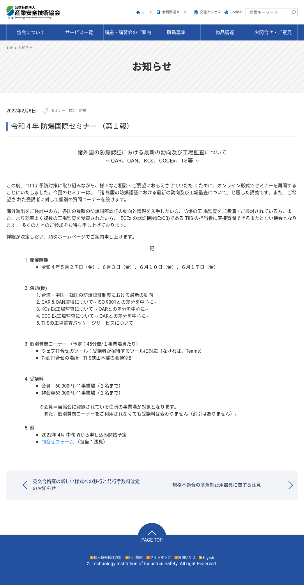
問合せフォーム (57, 442)
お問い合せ (186, 558)
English (236, 12)
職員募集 (176, 32)
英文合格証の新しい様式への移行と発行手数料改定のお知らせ (86, 485)
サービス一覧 (79, 32)
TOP (9, 48)
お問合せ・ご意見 (273, 32)
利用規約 (136, 558)
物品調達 (224, 32)
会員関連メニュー (176, 12)
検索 (293, 12)
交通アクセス (210, 12)
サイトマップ (160, 558)
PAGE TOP (151, 540)
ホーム (147, 12)
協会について (31, 32)
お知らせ (25, 48)
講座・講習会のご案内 (128, 32)
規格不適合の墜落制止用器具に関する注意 (216, 485)
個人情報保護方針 (108, 558)
